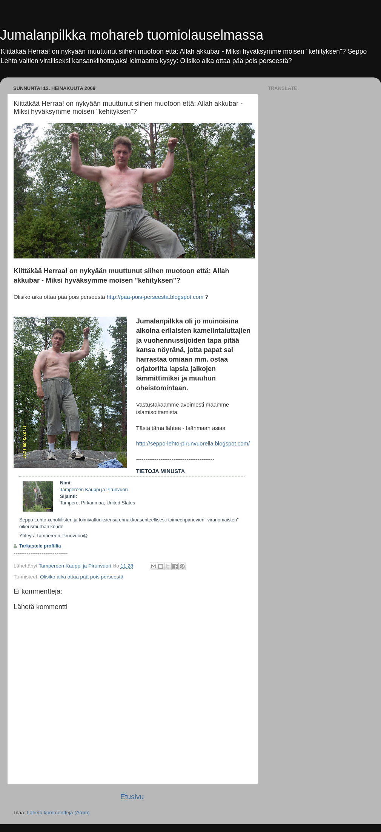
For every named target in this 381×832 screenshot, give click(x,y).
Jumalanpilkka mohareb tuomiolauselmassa (131, 35)
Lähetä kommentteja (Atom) (58, 812)
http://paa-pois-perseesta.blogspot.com (155, 297)
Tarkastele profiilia (40, 546)
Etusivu (132, 797)
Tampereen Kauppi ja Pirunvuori (94, 489)
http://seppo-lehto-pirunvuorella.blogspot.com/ (193, 444)
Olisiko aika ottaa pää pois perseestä (81, 577)
